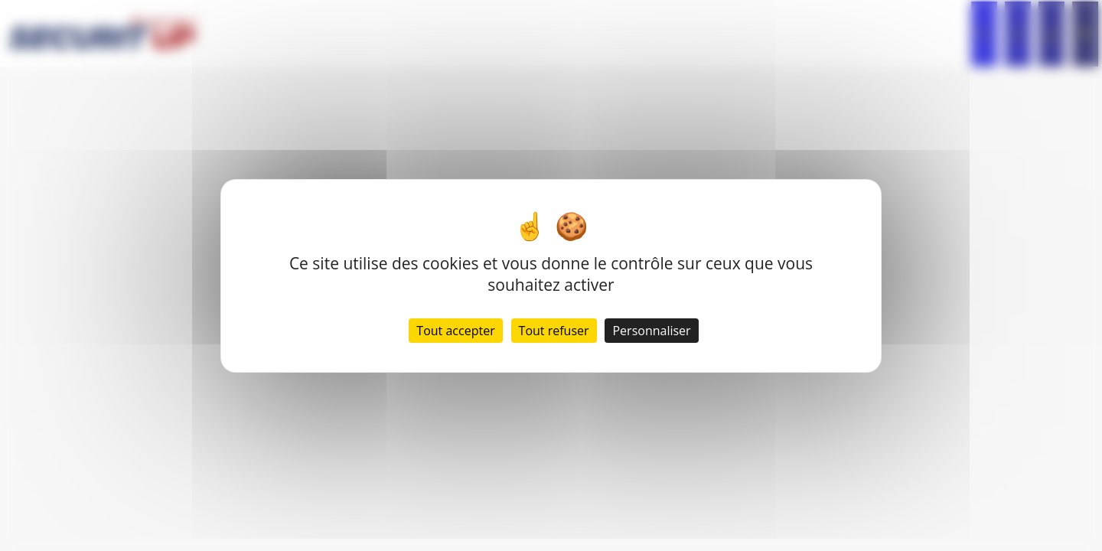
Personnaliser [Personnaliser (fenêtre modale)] (651, 330)
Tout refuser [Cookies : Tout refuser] (554, 330)
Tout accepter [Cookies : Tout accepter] (455, 330)
